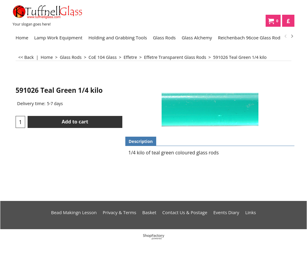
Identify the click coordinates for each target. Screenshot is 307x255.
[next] (291, 36)
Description (141, 141)
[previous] (285, 36)
